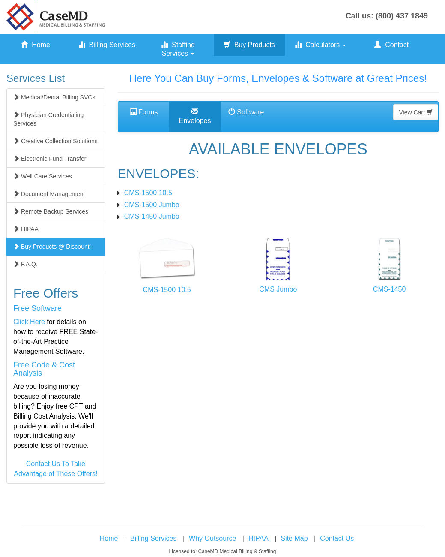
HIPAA (26, 229)
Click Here (29, 321)
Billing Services (106, 44)
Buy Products (249, 44)
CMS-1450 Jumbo (151, 216)
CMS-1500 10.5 (148, 192)
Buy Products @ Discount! (52, 246)
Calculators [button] (320, 44)
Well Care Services (42, 176)
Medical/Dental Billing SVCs (54, 97)
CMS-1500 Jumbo (151, 204)
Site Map (294, 538)
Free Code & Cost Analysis (44, 369)
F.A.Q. (25, 264)
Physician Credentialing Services (48, 119)
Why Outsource (212, 538)
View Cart (415, 112)
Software (246, 112)
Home (35, 44)
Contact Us (337, 538)
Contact (391, 44)
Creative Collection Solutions (55, 141)
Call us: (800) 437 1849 (387, 16)
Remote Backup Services (50, 211)
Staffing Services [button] (178, 49)
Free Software (37, 308)
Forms (144, 112)
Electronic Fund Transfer (49, 158)
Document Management (49, 193)
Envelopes (195, 116)
